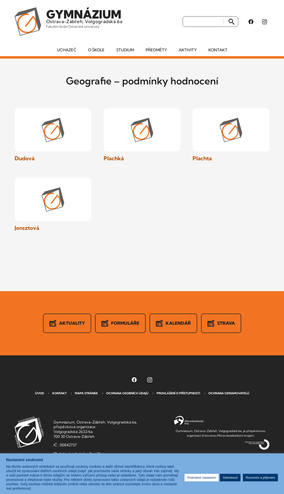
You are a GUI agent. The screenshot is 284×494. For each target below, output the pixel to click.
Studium (125, 49)
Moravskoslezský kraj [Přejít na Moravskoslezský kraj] (189, 420)
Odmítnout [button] (230, 477)
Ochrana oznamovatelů (228, 393)
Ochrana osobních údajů (127, 393)
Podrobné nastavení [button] (201, 477)
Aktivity (188, 49)
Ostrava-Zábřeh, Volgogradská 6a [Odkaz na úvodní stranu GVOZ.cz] (84, 18)
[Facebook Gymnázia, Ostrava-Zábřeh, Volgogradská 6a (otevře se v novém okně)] (251, 22)
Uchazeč (66, 49)
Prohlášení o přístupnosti (178, 393)
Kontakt (217, 49)
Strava (221, 323)
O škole (96, 49)
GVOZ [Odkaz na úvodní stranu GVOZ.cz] (29, 432)
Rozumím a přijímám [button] (260, 477)
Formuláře (120, 323)
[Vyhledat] (203, 22)
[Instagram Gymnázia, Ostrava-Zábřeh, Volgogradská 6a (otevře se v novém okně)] (264, 22)
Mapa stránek (86, 393)
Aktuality (67, 323)
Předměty (156, 49)
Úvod (39, 393)
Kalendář (173, 323)
